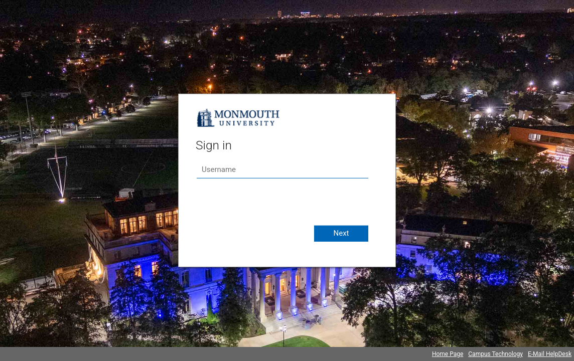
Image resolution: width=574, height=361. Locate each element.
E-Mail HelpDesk (549, 353)
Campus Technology (495, 353)
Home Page (447, 353)
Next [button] (341, 233)
